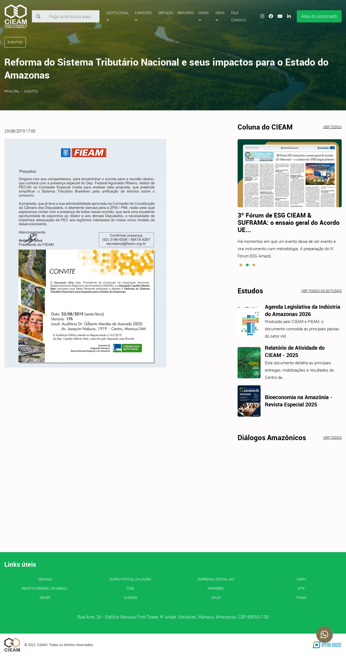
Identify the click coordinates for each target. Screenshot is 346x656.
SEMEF (44, 597)
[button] (241, 265)
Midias (203, 16)
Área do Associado (319, 16)
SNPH (301, 579)
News (219, 16)
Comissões (143, 16)
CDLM (216, 597)
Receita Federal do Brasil (45, 588)
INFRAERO (216, 588)
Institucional (117, 16)
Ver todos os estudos (321, 290)
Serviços (165, 13)
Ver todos (332, 126)
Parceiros (185, 13)
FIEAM (301, 597)
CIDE (130, 588)
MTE (301, 588)
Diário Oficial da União (130, 579)
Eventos (31, 91)
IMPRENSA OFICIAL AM (216, 579)
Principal (12, 91)
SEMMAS (45, 579)
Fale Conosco (238, 16)
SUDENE (130, 597)
